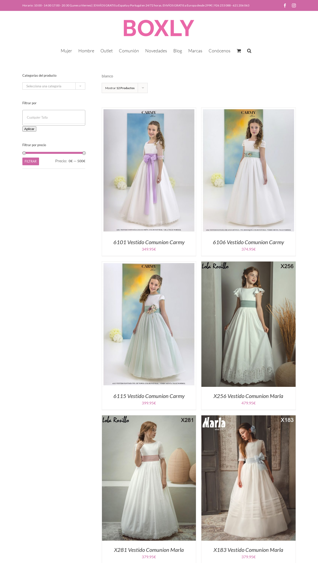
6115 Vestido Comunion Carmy (148, 396)
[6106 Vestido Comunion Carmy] (248, 110)
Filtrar (31, 161)
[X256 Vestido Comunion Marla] (248, 264)
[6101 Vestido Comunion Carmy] (149, 110)
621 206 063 (241, 5)
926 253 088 (222, 5)
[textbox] (54, 86)
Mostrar (120, 88)
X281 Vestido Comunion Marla (149, 549)
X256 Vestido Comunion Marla (248, 396)
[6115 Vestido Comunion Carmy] (149, 264)
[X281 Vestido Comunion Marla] (149, 418)
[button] (249, 50)
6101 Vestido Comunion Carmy (148, 242)
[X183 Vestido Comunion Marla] (248, 418)
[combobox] (53, 86)
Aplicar (29, 129)
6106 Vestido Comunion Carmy (248, 242)
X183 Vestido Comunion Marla (248, 549)
